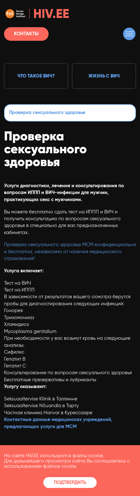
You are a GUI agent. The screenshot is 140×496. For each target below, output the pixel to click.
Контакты (26, 33)
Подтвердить (70, 482)
